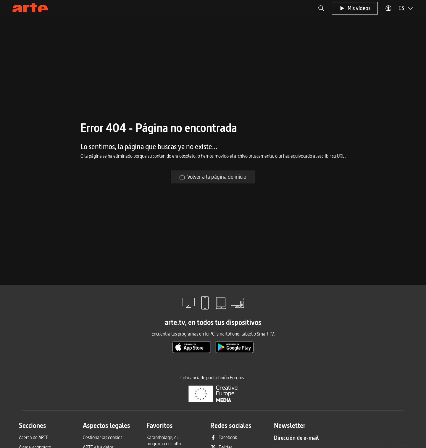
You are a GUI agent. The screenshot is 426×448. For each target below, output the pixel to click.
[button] (321, 8)
